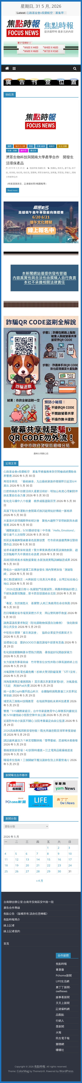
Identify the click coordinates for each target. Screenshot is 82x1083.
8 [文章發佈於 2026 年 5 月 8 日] (48, 853)
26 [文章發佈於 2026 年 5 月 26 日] (16, 871)
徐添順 (12, 172)
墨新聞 (60, 1026)
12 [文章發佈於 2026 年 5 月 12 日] (16, 859)
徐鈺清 (26, 172)
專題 (31, 146)
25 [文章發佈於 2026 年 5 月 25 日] (6, 871)
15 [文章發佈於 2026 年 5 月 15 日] (48, 859)
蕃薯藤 (60, 969)
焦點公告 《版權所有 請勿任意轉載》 (26, 913)
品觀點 (60, 1014)
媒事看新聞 (63, 997)
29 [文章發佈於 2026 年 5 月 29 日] (48, 871)
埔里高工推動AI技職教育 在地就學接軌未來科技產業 (36, 701)
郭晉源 (61, 172)
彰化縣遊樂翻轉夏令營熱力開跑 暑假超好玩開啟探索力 (38, 652)
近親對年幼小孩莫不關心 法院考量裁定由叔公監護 (34, 721)
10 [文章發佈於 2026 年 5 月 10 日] (70, 853)
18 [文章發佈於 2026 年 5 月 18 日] (6, 865)
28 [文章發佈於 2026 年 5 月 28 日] (38, 871)
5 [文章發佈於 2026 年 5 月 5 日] (16, 853)
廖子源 (68, 168)
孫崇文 (60, 168)
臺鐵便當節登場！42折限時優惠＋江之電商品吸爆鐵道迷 (38, 750)
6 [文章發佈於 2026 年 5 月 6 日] (26, 853)
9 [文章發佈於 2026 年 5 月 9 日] (58, 853)
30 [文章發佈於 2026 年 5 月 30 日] (59, 871)
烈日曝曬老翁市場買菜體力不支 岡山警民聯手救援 (35, 613)
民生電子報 (63, 1038)
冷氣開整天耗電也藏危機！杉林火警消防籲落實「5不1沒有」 (41, 672)
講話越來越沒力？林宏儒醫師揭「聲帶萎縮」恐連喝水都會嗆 (41, 740)
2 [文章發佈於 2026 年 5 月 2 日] (58, 848)
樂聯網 (60, 1044)
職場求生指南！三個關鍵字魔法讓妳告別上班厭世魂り (37, 760)
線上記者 (9, 925)
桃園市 (52, 146)
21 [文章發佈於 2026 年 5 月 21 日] (38, 865)
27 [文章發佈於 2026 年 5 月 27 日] (27, 871)
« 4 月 (39, 880)
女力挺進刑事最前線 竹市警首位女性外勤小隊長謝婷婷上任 (41, 662)
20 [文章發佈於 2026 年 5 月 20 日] (27, 865)
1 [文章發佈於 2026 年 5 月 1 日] (48, 848)
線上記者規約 (12, 931)
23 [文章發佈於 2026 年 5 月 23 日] (59, 865)
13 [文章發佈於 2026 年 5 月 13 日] (27, 859)
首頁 (6, 943)
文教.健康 (41, 146)
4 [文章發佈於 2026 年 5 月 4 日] (5, 853)
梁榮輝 (33, 172)
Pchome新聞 (64, 975)
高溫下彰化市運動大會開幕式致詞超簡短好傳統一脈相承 (38, 511)
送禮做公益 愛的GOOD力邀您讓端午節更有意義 (34, 642)
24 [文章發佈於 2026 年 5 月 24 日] (70, 865)
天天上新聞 (63, 1003)
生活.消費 (63, 146)
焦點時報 (59, 25)
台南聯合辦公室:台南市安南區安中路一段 (29, 902)
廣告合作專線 (12, 907)
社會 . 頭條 (12, 150)
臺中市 (24, 150)
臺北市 (33, 150)
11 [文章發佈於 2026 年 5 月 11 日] (6, 859)
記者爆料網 (63, 1009)
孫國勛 (53, 168)
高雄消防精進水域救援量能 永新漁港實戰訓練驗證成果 (37, 560)
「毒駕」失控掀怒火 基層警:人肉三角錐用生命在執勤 (37, 603)
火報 (58, 1032)
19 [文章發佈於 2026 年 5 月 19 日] (16, 865)
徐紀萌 (19, 172)
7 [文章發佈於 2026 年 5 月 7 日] (37, 853)
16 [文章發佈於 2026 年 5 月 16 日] (59, 859)
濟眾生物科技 (43, 172)
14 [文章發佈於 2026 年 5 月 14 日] (38, 859)
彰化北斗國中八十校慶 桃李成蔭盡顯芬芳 (30, 501)
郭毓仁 (68, 172)
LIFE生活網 (62, 981)
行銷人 (60, 1020)
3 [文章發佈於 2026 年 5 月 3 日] (69, 848)
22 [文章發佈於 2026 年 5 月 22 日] (48, 865)
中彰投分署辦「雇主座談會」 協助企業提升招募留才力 (38, 632)
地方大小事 (20, 146)
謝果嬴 (53, 172)
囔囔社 (60, 1050)
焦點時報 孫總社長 (38, 168)
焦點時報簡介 (12, 919)
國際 (9, 146)
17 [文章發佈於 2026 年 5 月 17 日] (70, 859)
